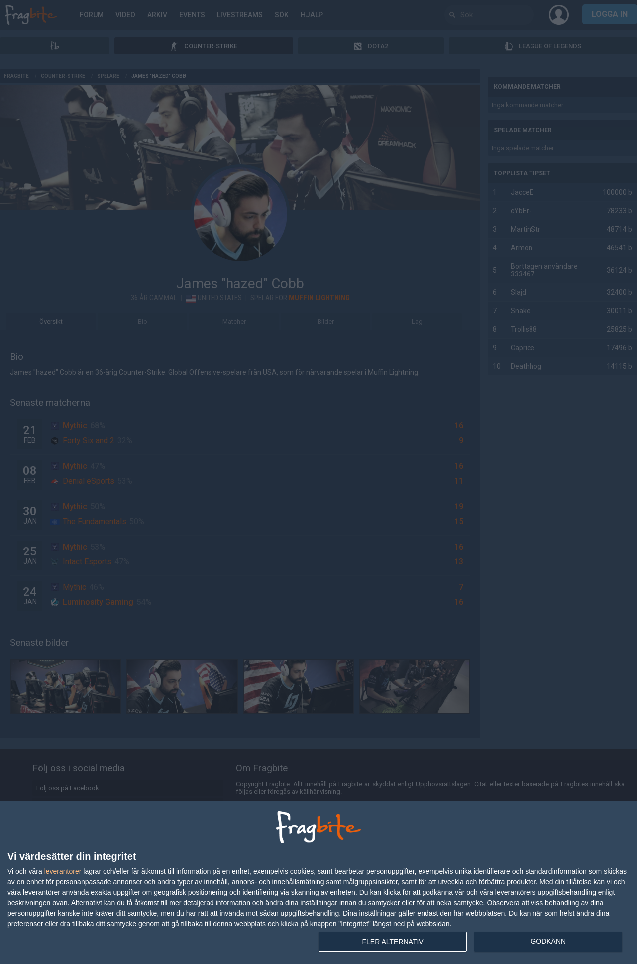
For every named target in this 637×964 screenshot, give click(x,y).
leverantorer (63, 871)
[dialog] (318, 882)
